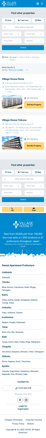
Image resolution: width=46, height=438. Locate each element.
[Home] (23, 224)
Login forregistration (23, 407)
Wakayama (35, 342)
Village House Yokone (14, 120)
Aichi (4, 332)
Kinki (4, 337)
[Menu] (42, 4)
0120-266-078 (25, 388)
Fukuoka (5, 371)
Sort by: (5, 70)
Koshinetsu (7, 317)
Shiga (27, 342)
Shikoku (6, 356)
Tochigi (5, 303)
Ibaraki (17, 300)
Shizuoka (19, 332)
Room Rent (11, 41)
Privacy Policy (18, 424)
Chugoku (6, 346)
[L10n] (38, 4)
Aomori (10, 287)
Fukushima (18, 287)
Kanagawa (25, 300)
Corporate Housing (34, 420)
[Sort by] (18, 70)
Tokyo (11, 303)
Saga (25, 374)
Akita (4, 287)
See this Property (34, 105)
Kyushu (5, 366)
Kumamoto (25, 371)
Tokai (5, 327)
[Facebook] (20, 400)
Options (34, 41)
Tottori (31, 352)
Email (34, 210)
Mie (13, 332)
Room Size (34, 34)
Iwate (26, 287)
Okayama (15, 352)
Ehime (4, 361)
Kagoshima (15, 371)
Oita (12, 374)
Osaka (22, 342)
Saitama (33, 300)
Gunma (10, 300)
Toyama (19, 312)
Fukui (4, 312)
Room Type (11, 34)
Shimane (24, 352)
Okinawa (18, 374)
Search (23, 47)
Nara (16, 342)
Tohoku (6, 282)
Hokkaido (7, 272)
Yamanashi (20, 322)
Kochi (18, 361)
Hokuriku (6, 307)
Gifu (8, 332)
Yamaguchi (39, 352)
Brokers (30, 424)
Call (12, 210)
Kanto (5, 295)
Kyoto (10, 342)
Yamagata (6, 290)
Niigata (12, 322)
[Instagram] (26, 400)
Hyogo (5, 342)
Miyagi (33, 287)
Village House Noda (13, 79)
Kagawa (11, 361)
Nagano (5, 322)
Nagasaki (6, 374)
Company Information (13, 420)
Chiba (4, 300)
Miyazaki (34, 371)
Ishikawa (11, 312)
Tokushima (26, 361)
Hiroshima (6, 352)
